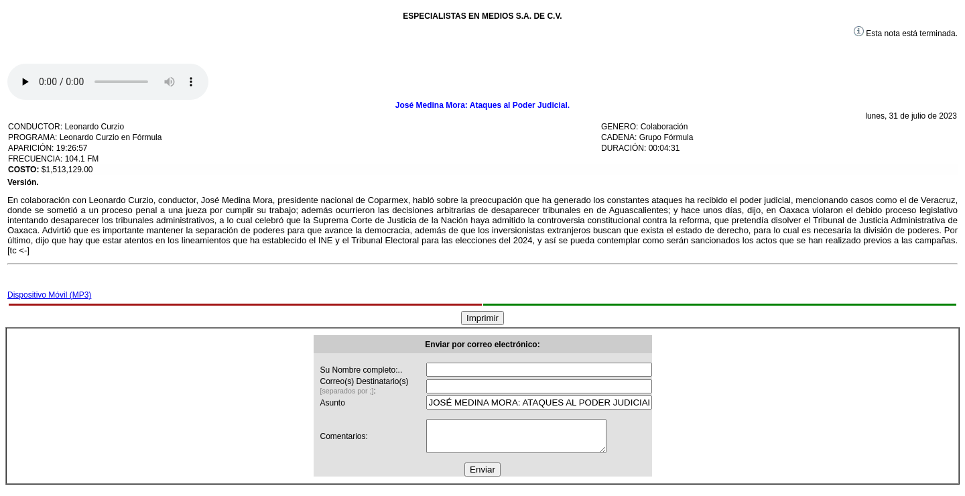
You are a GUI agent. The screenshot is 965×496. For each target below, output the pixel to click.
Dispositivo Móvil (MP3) (49, 295)
